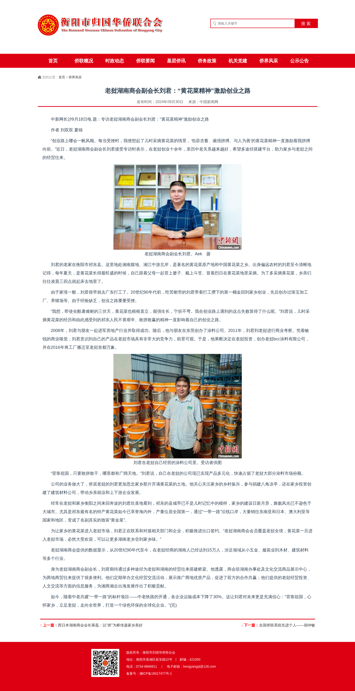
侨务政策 (207, 60)
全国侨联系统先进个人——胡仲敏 (287, 625)
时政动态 (114, 60)
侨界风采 (268, 60)
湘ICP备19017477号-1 (155, 673)
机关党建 (237, 60)
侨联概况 (83, 60)
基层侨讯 (176, 60)
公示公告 (299, 60)
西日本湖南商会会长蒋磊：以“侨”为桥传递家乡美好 (100, 625)
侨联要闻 (145, 60)
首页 (53, 60)
